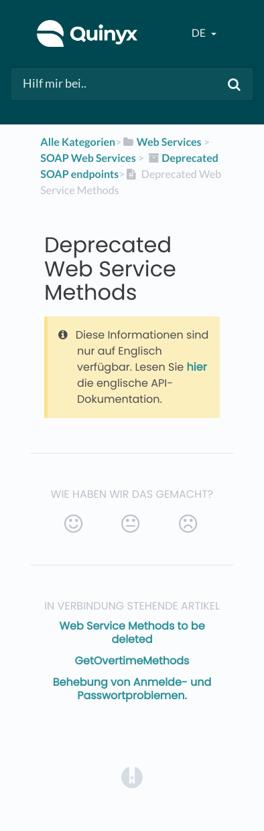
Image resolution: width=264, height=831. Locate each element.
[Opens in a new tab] (132, 777)
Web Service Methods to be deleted (131, 632)
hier (197, 367)
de (200, 33)
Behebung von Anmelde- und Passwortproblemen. (132, 688)
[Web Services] (161, 142)
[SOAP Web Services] (87, 158)
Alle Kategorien (77, 142)
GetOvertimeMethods (132, 660)
